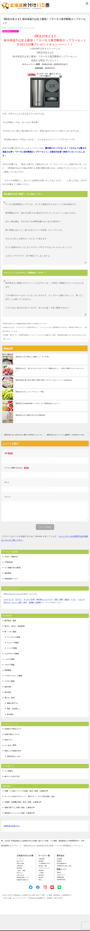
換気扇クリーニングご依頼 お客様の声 (20, 829)
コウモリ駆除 (10, 698)
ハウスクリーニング (14, 610)
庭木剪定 (8, 709)
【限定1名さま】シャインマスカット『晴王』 (30, 408)
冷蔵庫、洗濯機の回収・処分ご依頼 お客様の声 (23, 819)
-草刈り (40, 896)
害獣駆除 (8, 687)
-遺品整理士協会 (61, 896)
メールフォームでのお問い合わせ (45, 24)
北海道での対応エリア (13, 745)
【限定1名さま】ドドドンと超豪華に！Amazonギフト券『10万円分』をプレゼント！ (67, 451)
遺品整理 (8, 590)
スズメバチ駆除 (13, 659)
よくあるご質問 (10, 762)
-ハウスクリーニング (43, 884)
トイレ (73, 616)
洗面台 (66, 616)
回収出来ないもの (13, 773)
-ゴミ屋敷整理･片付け (44, 880)
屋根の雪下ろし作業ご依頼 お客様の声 (20, 824)
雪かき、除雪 (10, 714)
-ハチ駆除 (40, 889)
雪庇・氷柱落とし (13, 725)
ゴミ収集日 (9, 787)
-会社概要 (59, 875)
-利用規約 (59, 877)
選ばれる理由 (20, 880)
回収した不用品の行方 (13, 767)
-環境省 (59, 889)
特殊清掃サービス (11, 595)
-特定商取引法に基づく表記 (64, 882)
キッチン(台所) (29, 616)
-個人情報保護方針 (62, 880)
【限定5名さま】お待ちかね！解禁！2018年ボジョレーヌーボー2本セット (24, 451)
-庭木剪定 (40, 894)
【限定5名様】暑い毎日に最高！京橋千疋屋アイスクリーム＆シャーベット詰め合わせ (43, 397)
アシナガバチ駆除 (13, 654)
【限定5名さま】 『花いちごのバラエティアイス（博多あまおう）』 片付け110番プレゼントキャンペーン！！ (49, 386)
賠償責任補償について (23, 894)
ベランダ (81, 616)
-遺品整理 (40, 877)
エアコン (18, 616)
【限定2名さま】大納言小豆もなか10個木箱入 (30, 432)
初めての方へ (20, 877)
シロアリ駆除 (10, 676)
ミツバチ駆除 (12, 665)
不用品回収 (9, 579)
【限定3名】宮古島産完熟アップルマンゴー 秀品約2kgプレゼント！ (37, 420)
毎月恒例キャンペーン (10, 48)
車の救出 (10, 731)
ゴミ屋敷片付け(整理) (13, 584)
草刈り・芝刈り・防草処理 (15, 643)
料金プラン (9, 756)
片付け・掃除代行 (11, 573)
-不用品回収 (41, 875)
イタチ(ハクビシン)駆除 (13, 692)
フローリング (9, 616)
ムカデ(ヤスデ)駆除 (12, 670)
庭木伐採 (8, 703)
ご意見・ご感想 (21, 887)
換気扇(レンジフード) (44, 616)
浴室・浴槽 (58, 616)
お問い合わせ (20, 891)
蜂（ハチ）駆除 (10, 648)
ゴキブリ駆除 (10, 681)
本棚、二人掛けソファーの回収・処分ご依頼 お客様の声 (26, 808)
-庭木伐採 (40, 891)
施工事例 (19, 884)
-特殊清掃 (40, 887)
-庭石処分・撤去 (42, 882)
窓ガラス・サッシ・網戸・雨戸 (15, 619)
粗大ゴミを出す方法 (12, 793)
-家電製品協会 (60, 893)
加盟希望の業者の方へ (12, 843)
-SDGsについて (61, 891)
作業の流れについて (12, 751)
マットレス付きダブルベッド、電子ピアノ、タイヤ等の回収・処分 (30, 813)
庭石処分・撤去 (10, 637)
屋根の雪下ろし (13, 720)
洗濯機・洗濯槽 (34, 619)
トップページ (20, 875)
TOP (44, 857)
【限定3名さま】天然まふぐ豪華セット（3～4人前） (32, 373)
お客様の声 (20, 882)
